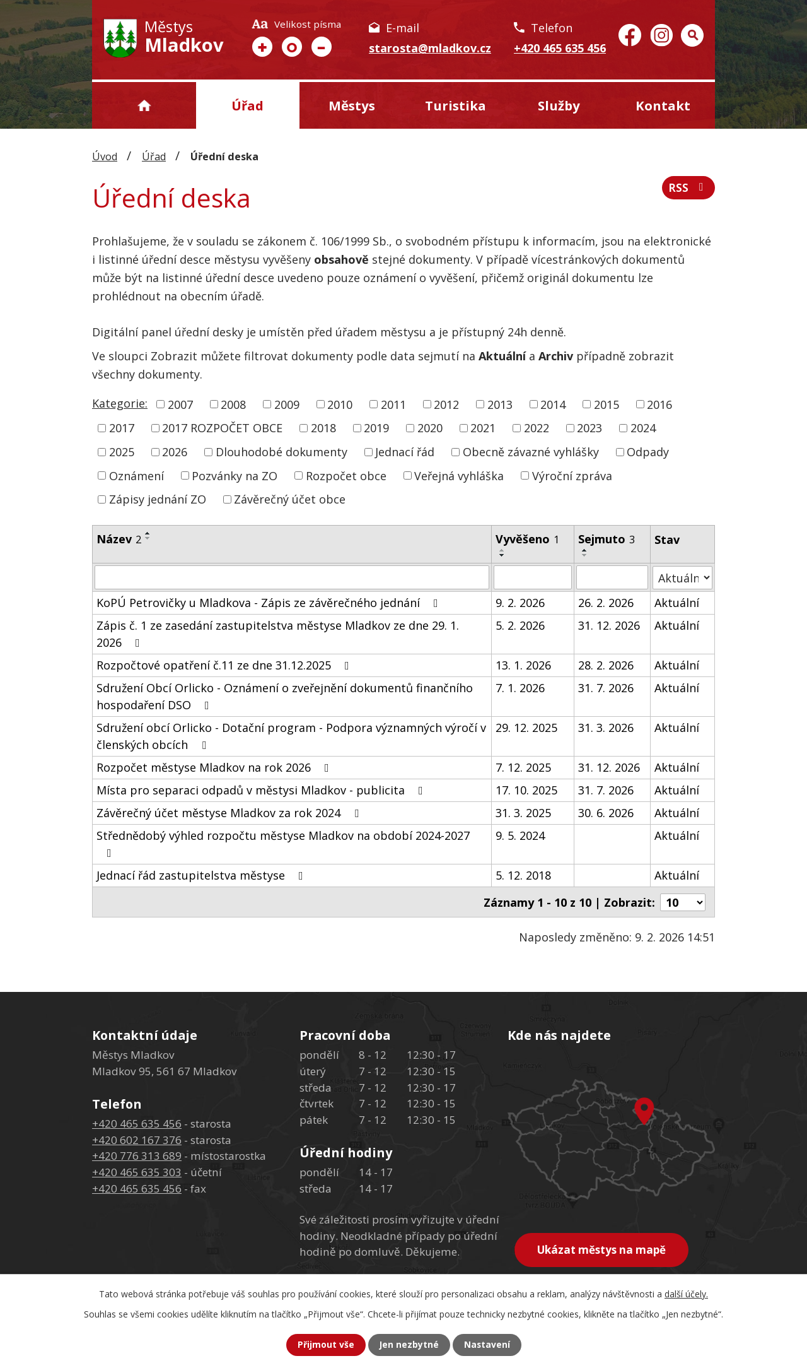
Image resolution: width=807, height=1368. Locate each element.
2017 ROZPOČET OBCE (222, 427)
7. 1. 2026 (520, 687)
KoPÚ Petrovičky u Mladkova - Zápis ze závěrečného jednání (269, 602)
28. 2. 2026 (606, 665)
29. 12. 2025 (526, 727)
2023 (589, 427)
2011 (393, 403)
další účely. (686, 1294)
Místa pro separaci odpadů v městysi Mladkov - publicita (262, 790)
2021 (483, 427)
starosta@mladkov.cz (430, 48)
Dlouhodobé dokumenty (281, 451)
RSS (688, 188)
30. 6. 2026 (606, 812)
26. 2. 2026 (606, 602)
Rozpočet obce (346, 475)
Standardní (292, 47)
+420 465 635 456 (560, 48)
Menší (321, 47)
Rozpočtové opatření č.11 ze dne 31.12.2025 (225, 665)
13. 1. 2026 (523, 665)
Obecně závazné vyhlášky (531, 451)
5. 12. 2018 (523, 875)
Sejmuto (606, 538)
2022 (536, 427)
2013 (500, 403)
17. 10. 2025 (526, 790)
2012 (446, 403)
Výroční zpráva (572, 475)
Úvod (144, 105)
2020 (430, 427)
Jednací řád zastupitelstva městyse (202, 875)
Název (118, 538)
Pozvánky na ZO (234, 475)
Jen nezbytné (409, 1345)
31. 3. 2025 (523, 812)
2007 (180, 403)
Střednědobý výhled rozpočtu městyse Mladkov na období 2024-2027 (283, 843)
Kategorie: (120, 403)
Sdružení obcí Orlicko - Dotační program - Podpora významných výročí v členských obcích (291, 736)
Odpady (648, 451)
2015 (606, 403)
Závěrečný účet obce (289, 499)
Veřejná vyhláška (459, 475)
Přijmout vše (325, 1345)
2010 (339, 403)
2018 (323, 427)
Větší (262, 47)
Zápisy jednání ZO (157, 499)
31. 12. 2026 (609, 625)
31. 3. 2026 (606, 727)
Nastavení (487, 1345)
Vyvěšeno (527, 538)
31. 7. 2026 (606, 687)
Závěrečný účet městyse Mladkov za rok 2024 (230, 812)
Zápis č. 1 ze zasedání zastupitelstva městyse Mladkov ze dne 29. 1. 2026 (277, 634)
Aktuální (676, 602)
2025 (121, 451)
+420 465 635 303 (137, 1171)
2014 (553, 403)
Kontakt (663, 105)
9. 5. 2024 (520, 835)
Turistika (455, 105)
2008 (233, 403)
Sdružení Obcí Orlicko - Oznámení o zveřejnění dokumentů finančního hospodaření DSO (284, 696)
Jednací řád (404, 451)
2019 (376, 427)
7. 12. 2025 (523, 767)
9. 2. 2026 (520, 602)
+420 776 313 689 (137, 1155)
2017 (121, 427)
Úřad (247, 105)
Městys (351, 105)
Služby (559, 105)
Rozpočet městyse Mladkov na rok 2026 (215, 767)
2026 (174, 451)
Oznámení (136, 475)
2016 (659, 403)
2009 (286, 403)
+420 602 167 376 (137, 1139)
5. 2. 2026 (520, 625)
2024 (643, 427)
